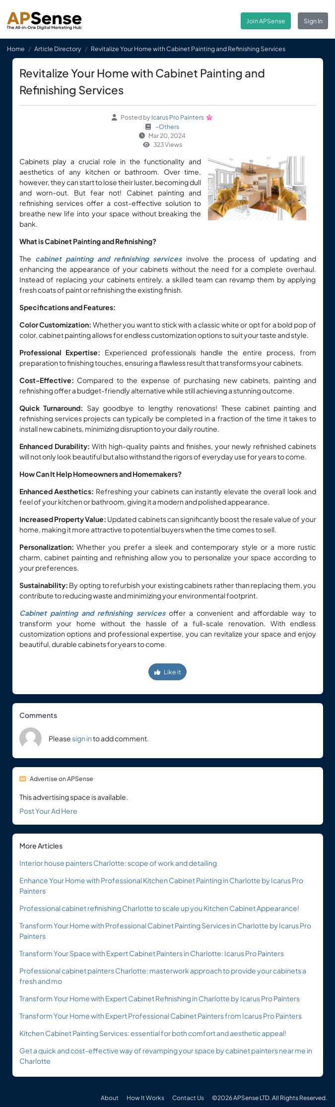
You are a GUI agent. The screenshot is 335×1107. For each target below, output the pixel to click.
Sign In (313, 21)
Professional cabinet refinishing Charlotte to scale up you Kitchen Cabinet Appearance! (159, 908)
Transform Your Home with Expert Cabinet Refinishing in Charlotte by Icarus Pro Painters (159, 998)
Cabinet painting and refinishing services (92, 612)
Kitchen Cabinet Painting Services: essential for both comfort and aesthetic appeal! (152, 1033)
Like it (167, 672)
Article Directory (57, 49)
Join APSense (266, 21)
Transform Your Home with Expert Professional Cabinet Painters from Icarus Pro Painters (160, 1015)
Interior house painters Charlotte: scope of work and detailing (118, 862)
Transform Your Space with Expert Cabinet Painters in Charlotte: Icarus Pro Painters (151, 953)
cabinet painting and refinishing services (108, 258)
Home (16, 49)
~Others (167, 126)
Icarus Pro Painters (177, 117)
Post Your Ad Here (48, 810)
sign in (82, 738)
